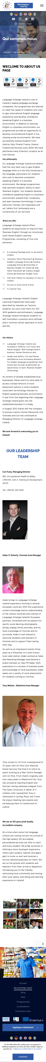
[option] (23, 962)
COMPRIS (23, 1056)
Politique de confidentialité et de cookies (27, 1049)
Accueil (7, 52)
